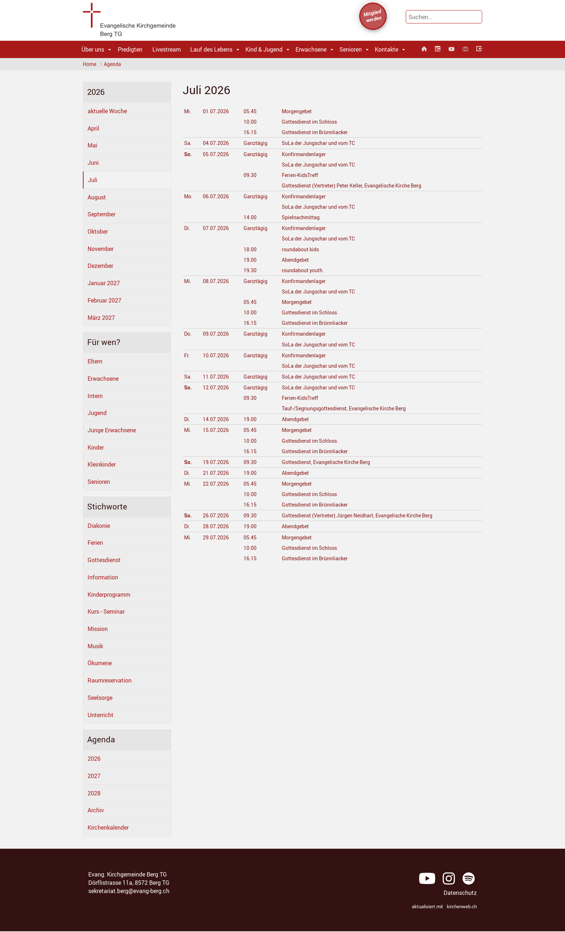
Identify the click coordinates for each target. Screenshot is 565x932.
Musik (95, 647)
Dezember (100, 267)
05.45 (249, 113)
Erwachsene (310, 49)
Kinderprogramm (109, 596)
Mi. (188, 113)
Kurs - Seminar (106, 613)
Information (103, 579)
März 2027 (101, 319)
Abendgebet (295, 261)
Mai (92, 147)
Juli (92, 181)
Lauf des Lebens (211, 49)
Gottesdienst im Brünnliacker (317, 134)
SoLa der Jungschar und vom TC (322, 145)
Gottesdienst (104, 562)
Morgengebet (297, 113)
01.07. (216, 113)
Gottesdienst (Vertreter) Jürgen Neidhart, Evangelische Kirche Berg (365, 517)
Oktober (98, 233)
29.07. (216, 539)
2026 (94, 760)
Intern (95, 397)
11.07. (216, 378)
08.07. (216, 283)
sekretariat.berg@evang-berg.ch (128, 892)
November (101, 250)
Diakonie (99, 527)
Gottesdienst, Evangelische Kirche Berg (330, 463)
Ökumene (100, 665)
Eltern (95, 363)
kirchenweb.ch (462, 908)
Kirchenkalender (108, 829)
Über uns (92, 49)
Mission (98, 631)
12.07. (216, 389)
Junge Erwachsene (112, 432)
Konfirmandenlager (304, 155)
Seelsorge (100, 699)
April (93, 130)
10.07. (216, 357)
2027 (94, 777)
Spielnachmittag (301, 219)
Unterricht (101, 716)
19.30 (249, 271)
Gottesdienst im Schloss (311, 123)
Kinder (96, 449)
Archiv (96, 812)
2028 (94, 795)
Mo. (189, 198)
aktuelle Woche (107, 113)
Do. (188, 335)
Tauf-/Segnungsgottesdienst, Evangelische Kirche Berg (350, 410)
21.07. (216, 474)
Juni (93, 164)
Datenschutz (460, 894)
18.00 (249, 251)
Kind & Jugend (263, 49)
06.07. (216, 198)
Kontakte (386, 49)
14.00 (249, 219)
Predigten (130, 49)
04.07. (216, 145)
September (101, 216)
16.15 (249, 134)
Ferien (95, 544)
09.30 (249, 176)
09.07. (216, 335)
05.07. (216, 155)
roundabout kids (301, 251)
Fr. (187, 357)
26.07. (216, 517)
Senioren (350, 49)
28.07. (216, 528)
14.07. (216, 421)
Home (89, 64)
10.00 (249, 123)
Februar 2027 (104, 302)
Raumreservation (110, 682)
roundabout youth (303, 271)
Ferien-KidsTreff (300, 176)
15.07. (216, 432)
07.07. (216, 230)
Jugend (97, 415)
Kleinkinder (102, 466)
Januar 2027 (104, 285)
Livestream (166, 49)
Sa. (188, 145)
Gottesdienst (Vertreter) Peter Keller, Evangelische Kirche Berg (358, 187)
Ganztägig (255, 145)
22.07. (216, 485)
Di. (187, 230)
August (97, 199)
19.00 (249, 261)
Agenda (114, 64)
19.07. (216, 463)
